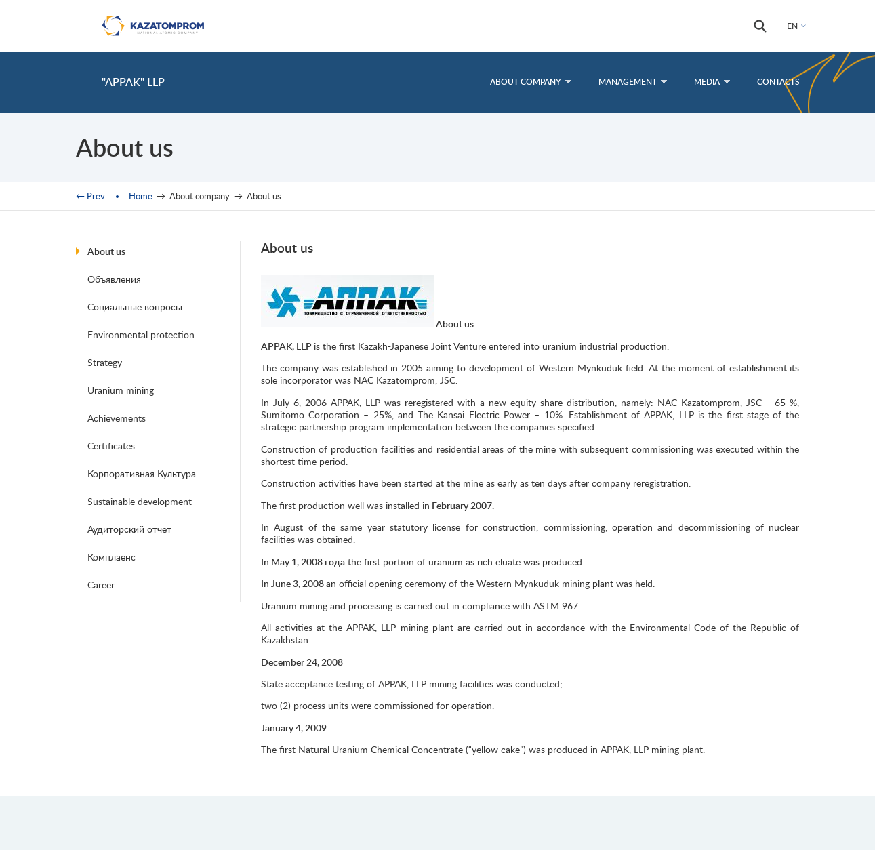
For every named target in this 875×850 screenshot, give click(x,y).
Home (140, 195)
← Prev (90, 195)
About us (106, 251)
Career (101, 584)
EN (792, 26)
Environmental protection (141, 334)
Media (712, 82)
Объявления (114, 279)
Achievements (116, 418)
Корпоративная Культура (141, 473)
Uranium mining (120, 390)
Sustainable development (139, 501)
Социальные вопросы (134, 306)
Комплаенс (111, 557)
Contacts (778, 82)
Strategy (104, 362)
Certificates (111, 445)
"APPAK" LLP (133, 81)
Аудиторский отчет (129, 529)
